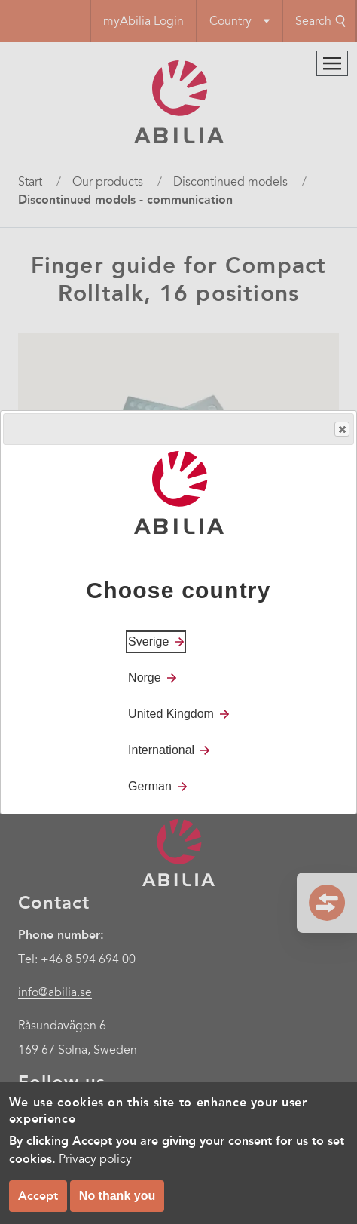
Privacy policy (95, 1159)
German (150, 786)
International (161, 750)
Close (341, 429)
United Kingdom (171, 713)
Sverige (148, 641)
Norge (144, 677)
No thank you (117, 1195)
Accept (38, 1196)
